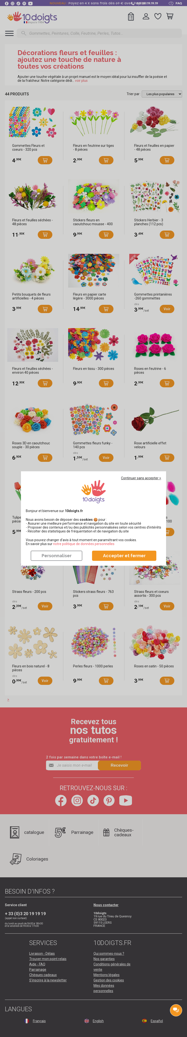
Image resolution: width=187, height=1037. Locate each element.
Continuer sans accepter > (141, 478)
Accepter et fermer (124, 555)
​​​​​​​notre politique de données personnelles (83, 544)
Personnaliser (57, 555)
